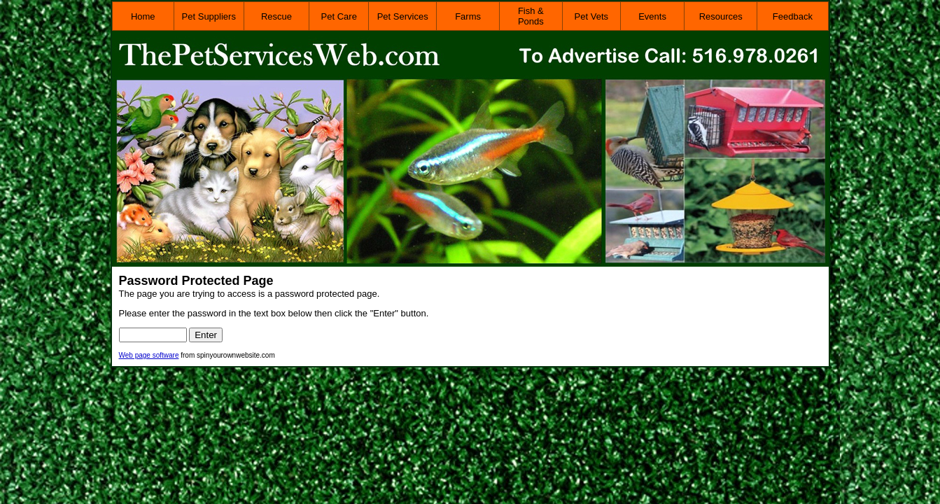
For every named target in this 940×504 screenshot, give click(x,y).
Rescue (276, 16)
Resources (721, 16)
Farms (468, 16)
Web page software (149, 355)
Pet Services (402, 16)
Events (652, 16)
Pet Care (339, 16)
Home (143, 16)
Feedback (793, 16)
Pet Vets (591, 16)
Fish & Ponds (531, 16)
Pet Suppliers (209, 16)
